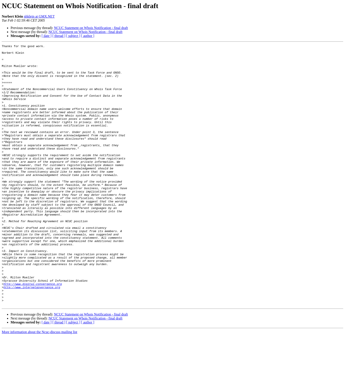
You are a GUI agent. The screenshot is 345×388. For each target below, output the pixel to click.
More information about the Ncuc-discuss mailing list (39, 384)
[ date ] (46, 36)
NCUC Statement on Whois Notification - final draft (91, 28)
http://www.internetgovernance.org (32, 336)
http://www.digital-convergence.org (33, 332)
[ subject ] (73, 36)
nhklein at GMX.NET (39, 16)
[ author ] (87, 36)
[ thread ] (58, 36)
